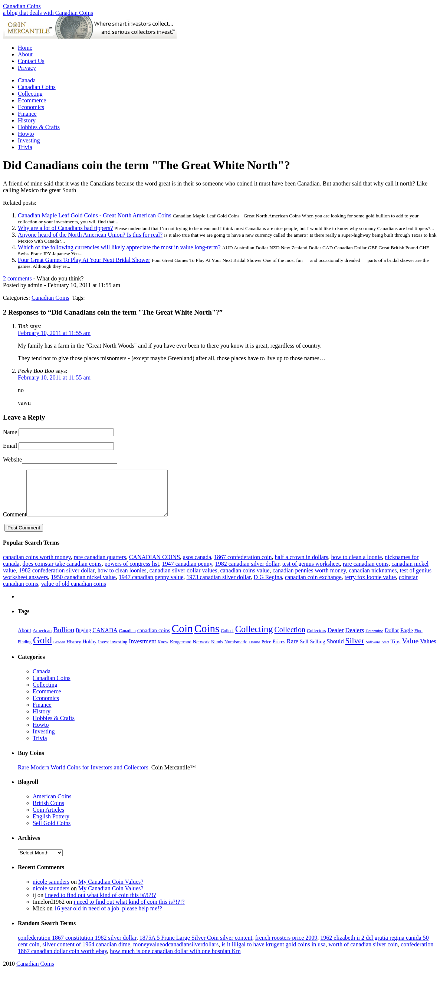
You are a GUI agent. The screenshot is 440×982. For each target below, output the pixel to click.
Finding (25, 650)
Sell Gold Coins (51, 832)
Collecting (30, 94)
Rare (292, 650)
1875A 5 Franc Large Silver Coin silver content (195, 946)
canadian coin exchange (313, 586)
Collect (227, 639)
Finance (27, 114)
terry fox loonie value (370, 586)
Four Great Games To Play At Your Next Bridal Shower (84, 260)
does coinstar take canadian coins (61, 572)
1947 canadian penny (187, 572)
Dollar (392, 639)
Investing (29, 140)
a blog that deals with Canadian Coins (48, 13)
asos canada (197, 566)
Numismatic (235, 650)
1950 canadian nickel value (83, 586)
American (42, 639)
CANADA (105, 639)
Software (373, 651)
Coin (182, 637)
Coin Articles (48, 818)
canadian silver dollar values (183, 579)
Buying (83, 639)
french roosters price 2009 (286, 946)
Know (163, 650)
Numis (217, 650)
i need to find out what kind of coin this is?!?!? (100, 904)
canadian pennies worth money (309, 579)
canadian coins (153, 639)
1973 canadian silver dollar (219, 586)
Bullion (63, 639)
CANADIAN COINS (154, 566)
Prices (279, 650)
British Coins (48, 812)
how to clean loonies (122, 579)
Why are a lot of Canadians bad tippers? (65, 228)
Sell (304, 650)
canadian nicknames (373, 579)
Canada (27, 80)
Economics (31, 107)
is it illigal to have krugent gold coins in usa (273, 953)
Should (335, 650)
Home (25, 48)
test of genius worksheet (311, 572)
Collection (289, 638)
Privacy (27, 68)
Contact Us (31, 61)
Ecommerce (32, 100)
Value (410, 650)
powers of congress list (132, 572)
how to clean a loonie (356, 566)
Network (201, 650)
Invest (103, 650)
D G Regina (268, 586)
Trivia (25, 147)
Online (254, 650)
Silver (354, 649)
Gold (42, 649)
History (27, 120)
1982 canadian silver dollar (247, 572)
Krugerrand (180, 650)
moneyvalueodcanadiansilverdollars (176, 953)
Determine (374, 639)
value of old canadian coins (73, 592)
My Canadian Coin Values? (110, 890)
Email (10, 446)
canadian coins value (244, 579)
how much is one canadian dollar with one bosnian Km (175, 960)
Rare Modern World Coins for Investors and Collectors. (84, 776)
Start (385, 651)
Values (428, 650)
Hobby (89, 650)
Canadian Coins (22, 6)
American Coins (52, 805)
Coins (207, 637)
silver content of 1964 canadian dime (86, 953)
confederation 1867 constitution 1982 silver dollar (77, 946)
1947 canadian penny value (151, 586)
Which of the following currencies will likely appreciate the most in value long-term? (119, 247)
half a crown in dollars (301, 566)
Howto (26, 134)
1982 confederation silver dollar (57, 579)
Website (12, 459)
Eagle (406, 639)
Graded (59, 651)
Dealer (336, 639)
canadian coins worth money (36, 566)
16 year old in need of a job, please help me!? (108, 917)
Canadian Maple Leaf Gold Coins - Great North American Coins (94, 215)
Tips (396, 650)
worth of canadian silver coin (363, 953)
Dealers (354, 639)
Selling (317, 650)
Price (266, 650)
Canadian (127, 639)
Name (10, 432)
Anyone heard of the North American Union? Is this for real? (90, 234)
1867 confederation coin (243, 566)
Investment (142, 650)
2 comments (17, 278)
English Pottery (51, 825)
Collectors (316, 639)
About (25, 54)
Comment (14, 523)
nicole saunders (51, 890)
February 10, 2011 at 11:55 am (54, 333)
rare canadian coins (365, 572)
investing (118, 650)
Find (418, 639)
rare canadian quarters (99, 566)
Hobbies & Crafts (39, 127)
